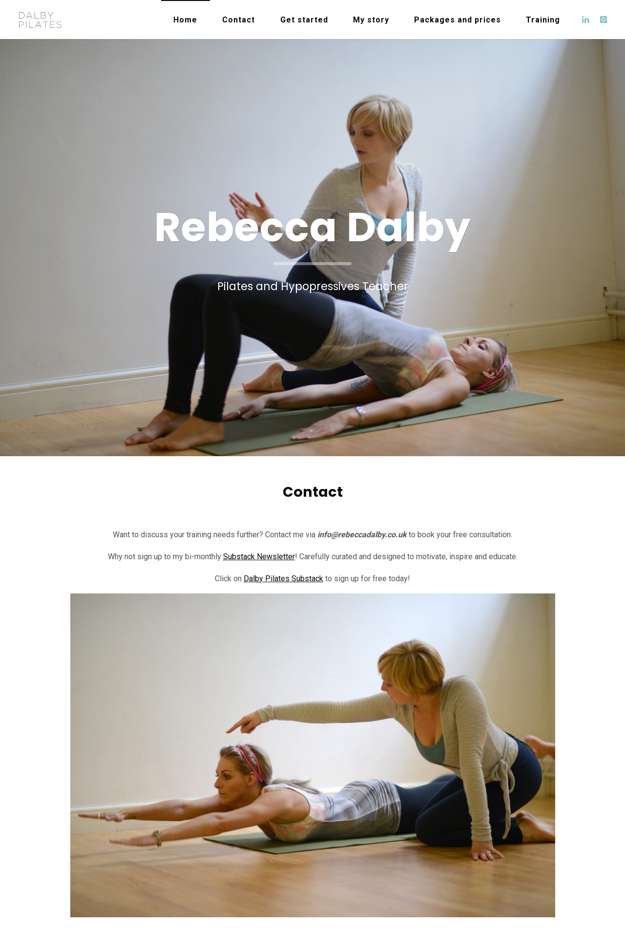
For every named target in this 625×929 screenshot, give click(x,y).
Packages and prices (457, 19)
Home (185, 19)
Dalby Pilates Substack (283, 578)
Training (543, 19)
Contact (238, 19)
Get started (304, 19)
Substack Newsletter (259, 556)
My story (371, 19)
